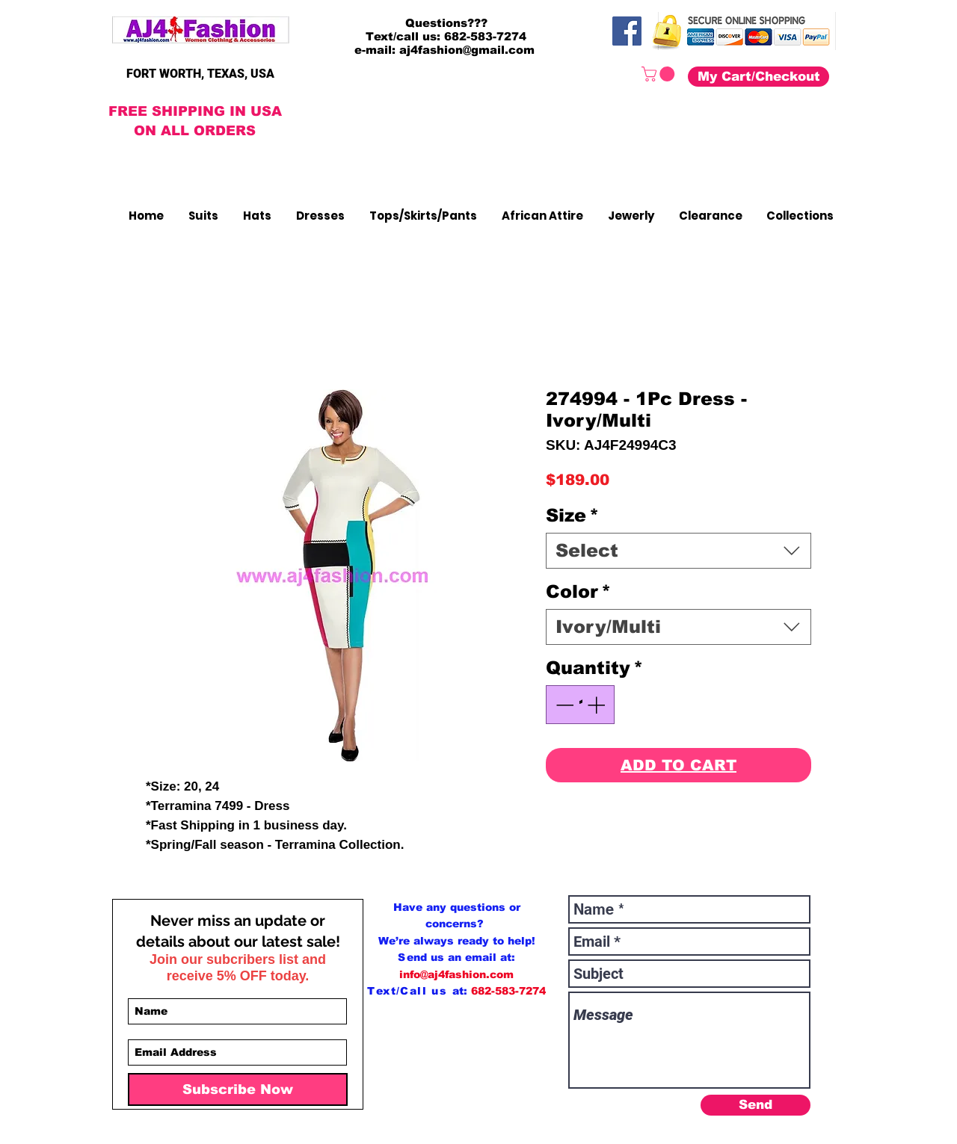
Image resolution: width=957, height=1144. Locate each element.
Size (572, 515)
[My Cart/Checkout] (758, 77)
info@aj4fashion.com (456, 974)
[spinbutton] (580, 704)
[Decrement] (563, 704)
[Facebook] (626, 31)
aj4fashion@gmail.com (467, 49)
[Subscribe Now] (238, 1089)
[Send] (755, 1105)
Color (578, 591)
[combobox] (678, 551)
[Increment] (597, 704)
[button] (659, 74)
